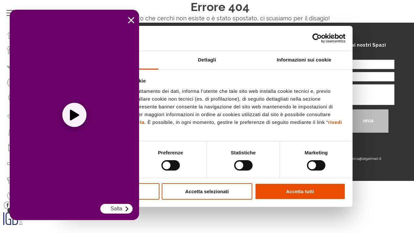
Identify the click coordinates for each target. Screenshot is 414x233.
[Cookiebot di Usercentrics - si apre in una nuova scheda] (317, 38)
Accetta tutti (300, 191)
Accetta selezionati (207, 191)
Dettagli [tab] (207, 59)
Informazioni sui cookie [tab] (304, 59)
